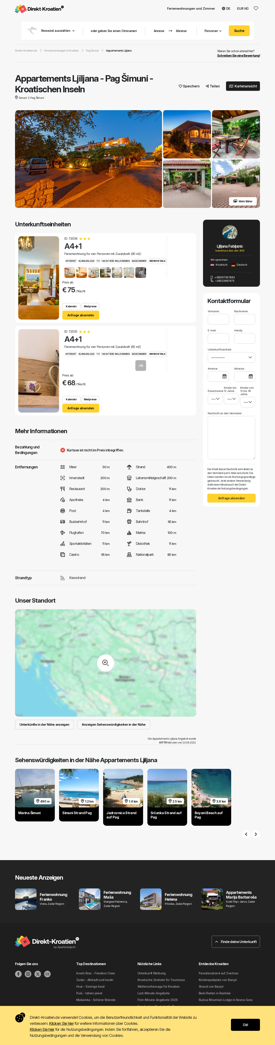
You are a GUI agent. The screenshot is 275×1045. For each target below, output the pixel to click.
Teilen (213, 86)
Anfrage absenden (80, 315)
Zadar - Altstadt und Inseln (94, 980)
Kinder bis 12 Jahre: (230, 389)
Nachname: (241, 311)
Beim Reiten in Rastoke (215, 993)
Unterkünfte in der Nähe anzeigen (44, 725)
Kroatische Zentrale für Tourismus (161, 980)
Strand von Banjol (211, 987)
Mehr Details (157, 261)
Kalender (71, 306)
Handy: (238, 330)
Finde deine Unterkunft (236, 942)
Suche (239, 31)
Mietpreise (90, 306)
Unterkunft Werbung (152, 973)
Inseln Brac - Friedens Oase (95, 973)
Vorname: (214, 311)
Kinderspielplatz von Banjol (218, 980)
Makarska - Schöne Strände (95, 1000)
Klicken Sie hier (61, 1023)
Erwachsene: (215, 389)
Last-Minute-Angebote (154, 993)
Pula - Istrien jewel (89, 993)
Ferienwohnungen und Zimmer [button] (191, 8)
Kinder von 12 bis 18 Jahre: (247, 391)
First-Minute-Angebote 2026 (157, 1000)
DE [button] (226, 8)
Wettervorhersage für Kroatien (159, 987)
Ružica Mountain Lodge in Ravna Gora (225, 1000)
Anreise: (213, 368)
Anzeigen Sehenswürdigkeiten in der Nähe (114, 725)
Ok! (245, 1025)
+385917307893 (223, 277)
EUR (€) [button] (243, 8)
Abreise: (239, 368)
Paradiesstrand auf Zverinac (218, 973)
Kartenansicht (243, 86)
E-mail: (212, 330)
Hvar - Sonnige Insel (90, 987)
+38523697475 (222, 281)
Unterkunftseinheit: (220, 349)
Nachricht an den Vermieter (225, 413)
